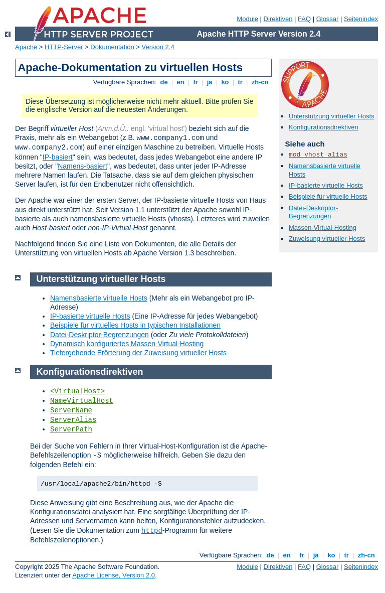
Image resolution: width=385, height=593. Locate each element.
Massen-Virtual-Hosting (322, 227)
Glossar (327, 19)
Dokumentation (112, 47)
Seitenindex (361, 19)
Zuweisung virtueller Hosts (327, 238)
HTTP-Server (64, 47)
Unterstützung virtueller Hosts (331, 116)
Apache (26, 47)
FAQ (304, 19)
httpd (151, 531)
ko (225, 82)
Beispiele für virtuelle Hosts (328, 196)
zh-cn (260, 82)
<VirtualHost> (77, 391)
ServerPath (71, 429)
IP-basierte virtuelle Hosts (326, 185)
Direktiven (278, 19)
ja (209, 82)
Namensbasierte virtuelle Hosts (98, 298)
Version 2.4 (158, 47)
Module (247, 19)
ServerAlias (73, 420)
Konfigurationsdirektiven (323, 127)
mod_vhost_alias (318, 155)
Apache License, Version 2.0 (113, 575)
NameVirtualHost (81, 401)
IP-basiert (58, 157)
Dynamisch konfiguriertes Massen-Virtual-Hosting (127, 344)
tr (240, 82)
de (163, 82)
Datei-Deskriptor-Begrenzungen (313, 212)
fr (195, 82)
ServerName (71, 410)
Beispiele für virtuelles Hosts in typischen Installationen (135, 325)
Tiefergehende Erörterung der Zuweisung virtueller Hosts (138, 353)
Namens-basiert (82, 166)
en (180, 82)
